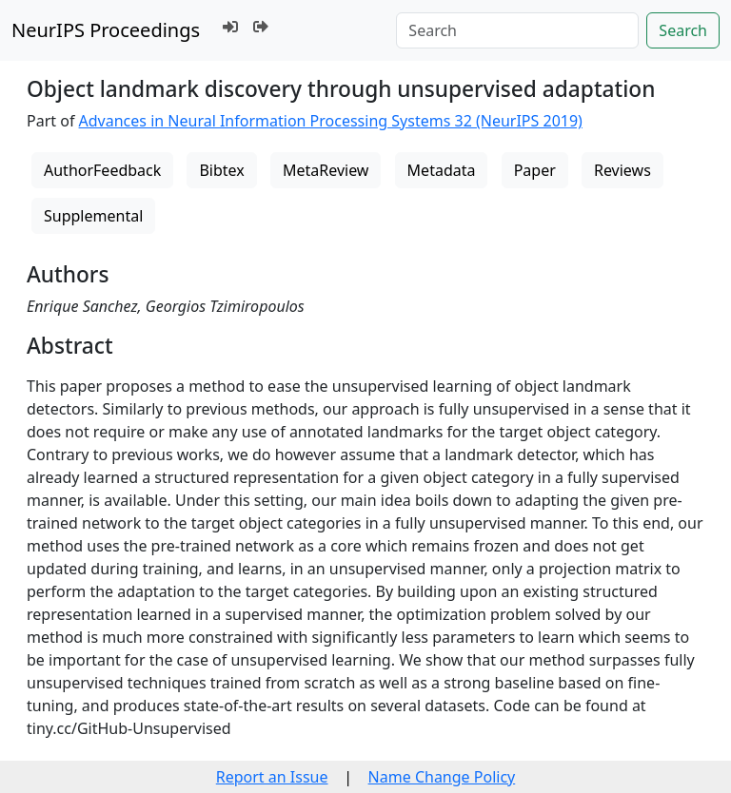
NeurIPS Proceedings (105, 30)
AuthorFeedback (102, 170)
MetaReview (325, 170)
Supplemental (93, 215)
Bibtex (221, 170)
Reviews (622, 170)
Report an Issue (272, 776)
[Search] (517, 30)
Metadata (441, 170)
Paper (535, 170)
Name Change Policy (442, 776)
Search (683, 30)
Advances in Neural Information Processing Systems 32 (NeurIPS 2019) (331, 120)
